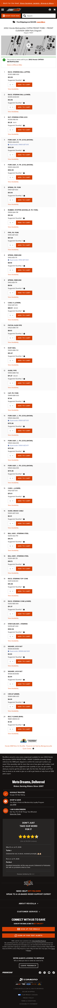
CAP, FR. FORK (13, 393)
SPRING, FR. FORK (14, 187)
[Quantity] (11, 85)
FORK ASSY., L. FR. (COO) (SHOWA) (20, 416)
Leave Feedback (28, 961)
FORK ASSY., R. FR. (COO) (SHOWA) (20, 140)
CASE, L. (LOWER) (14, 488)
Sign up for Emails (30, 924)
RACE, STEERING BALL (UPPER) (19, 72)
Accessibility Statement (28, 999)
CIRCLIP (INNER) (13, 694)
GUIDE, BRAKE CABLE (15, 511)
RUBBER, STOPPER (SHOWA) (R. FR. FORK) (23, 210)
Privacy (29, 946)
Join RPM (13, 805)
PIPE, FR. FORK (13, 232)
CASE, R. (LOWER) (14, 303)
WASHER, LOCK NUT (15, 646)
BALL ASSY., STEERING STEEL (18, 533)
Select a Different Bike (14, 65)
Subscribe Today (15, 814)
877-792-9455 (34, 886)
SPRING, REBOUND (14, 255)
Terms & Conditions (28, 996)
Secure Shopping (28, 987)
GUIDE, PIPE (12, 370)
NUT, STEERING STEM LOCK (17, 117)
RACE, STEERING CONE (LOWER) (19, 601)
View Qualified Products (39, 936)
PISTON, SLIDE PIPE (15, 325)
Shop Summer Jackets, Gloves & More (37, 3)
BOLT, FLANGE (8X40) (15, 717)
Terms (53, 944)
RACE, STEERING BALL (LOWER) (19, 95)
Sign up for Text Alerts (30, 930)
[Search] (39, 16)
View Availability (13, 89)
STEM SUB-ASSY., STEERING (18, 624)
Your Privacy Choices (30, 990)
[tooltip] (24, 80)
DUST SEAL (12, 348)
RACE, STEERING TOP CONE (18, 579)
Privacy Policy (28, 993)
